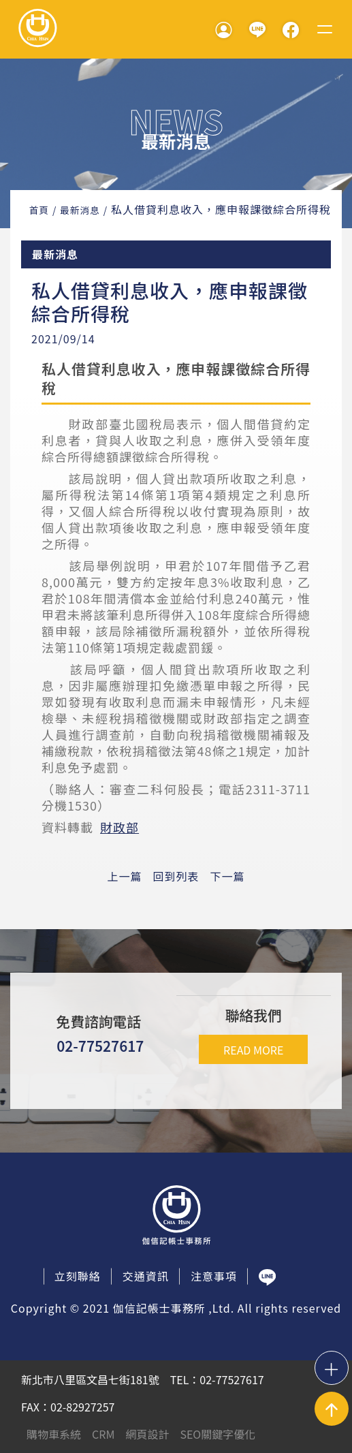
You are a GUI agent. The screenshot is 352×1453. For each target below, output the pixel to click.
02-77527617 (100, 1045)
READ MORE (253, 1050)
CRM (103, 1434)
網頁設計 (147, 1434)
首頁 (39, 210)
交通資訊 (146, 1276)
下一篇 (227, 876)
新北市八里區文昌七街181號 (90, 1379)
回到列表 (176, 876)
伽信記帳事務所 (37, 29)
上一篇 (124, 876)
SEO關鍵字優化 (217, 1434)
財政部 (119, 827)
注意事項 (214, 1276)
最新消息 (79, 210)
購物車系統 (54, 1434)
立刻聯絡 (77, 1276)
